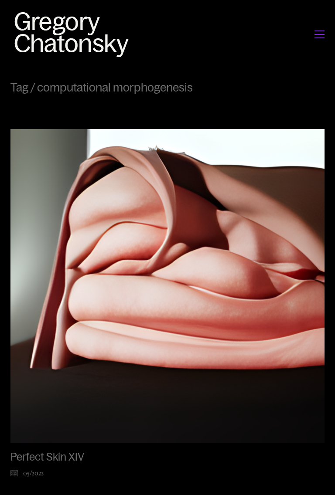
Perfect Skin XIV (47, 457)
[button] (319, 34)
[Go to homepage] (73, 34)
